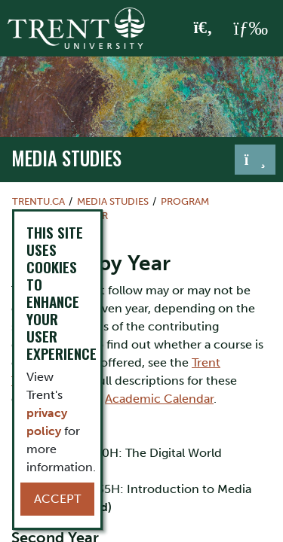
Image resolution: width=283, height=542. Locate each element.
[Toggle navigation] (255, 160)
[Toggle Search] (203, 28)
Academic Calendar (159, 398)
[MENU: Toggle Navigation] (250, 28)
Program (185, 201)
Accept (57, 499)
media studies (66, 158)
